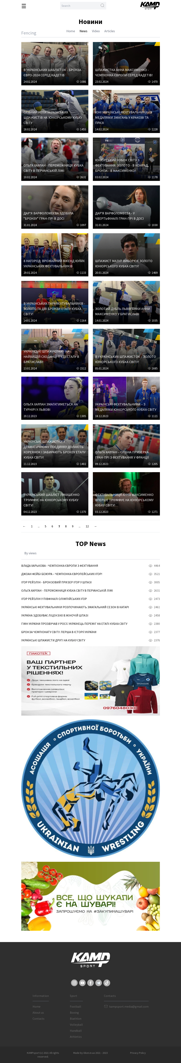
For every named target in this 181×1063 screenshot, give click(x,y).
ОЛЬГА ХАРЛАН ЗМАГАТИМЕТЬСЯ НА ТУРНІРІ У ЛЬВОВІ (51, 407)
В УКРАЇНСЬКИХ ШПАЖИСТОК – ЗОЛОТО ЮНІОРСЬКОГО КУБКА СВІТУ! (125, 359)
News (83, 31)
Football (75, 1006)
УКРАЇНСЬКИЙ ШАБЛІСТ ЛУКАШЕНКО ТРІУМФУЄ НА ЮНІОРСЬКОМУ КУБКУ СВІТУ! (51, 499)
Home (70, 31)
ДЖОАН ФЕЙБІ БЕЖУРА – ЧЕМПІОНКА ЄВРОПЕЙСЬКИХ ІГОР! (61, 574)
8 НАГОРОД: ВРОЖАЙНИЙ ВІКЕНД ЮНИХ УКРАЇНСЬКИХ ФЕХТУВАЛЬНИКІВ (54, 263)
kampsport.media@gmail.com (129, 1006)
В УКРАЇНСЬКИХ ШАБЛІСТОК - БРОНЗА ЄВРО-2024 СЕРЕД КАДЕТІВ (52, 72)
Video (96, 31)
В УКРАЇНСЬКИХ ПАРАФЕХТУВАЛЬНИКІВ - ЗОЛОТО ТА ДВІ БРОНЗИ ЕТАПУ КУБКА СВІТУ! (54, 308)
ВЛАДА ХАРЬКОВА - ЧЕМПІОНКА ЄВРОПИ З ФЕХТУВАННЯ (59, 565)
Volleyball (76, 1024)
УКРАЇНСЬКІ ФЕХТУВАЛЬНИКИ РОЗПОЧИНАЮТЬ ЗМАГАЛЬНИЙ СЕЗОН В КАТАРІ (75, 607)
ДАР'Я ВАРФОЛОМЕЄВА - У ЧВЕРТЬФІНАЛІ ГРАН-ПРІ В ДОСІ (119, 216)
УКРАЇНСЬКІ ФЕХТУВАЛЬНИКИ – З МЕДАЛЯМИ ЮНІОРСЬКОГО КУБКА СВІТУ (125, 407)
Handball (76, 1030)
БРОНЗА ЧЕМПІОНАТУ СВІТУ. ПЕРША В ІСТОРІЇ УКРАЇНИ (58, 632)
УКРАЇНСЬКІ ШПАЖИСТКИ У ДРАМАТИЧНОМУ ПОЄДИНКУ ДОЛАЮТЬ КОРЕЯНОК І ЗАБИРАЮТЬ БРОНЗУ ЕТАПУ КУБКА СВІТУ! (55, 449)
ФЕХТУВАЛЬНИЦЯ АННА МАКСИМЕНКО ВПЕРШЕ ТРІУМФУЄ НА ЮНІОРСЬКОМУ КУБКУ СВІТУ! (124, 499)
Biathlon (75, 1018)
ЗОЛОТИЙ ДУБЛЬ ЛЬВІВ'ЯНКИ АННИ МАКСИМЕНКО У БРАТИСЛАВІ (122, 311)
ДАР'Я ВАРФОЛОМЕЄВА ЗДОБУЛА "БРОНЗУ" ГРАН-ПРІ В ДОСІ (48, 216)
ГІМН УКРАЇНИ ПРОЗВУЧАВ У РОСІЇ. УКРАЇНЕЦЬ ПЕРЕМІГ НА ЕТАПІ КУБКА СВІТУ (74, 624)
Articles (109, 31)
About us (38, 1012)
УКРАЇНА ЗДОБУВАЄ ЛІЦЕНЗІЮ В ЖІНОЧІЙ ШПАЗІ (54, 615)
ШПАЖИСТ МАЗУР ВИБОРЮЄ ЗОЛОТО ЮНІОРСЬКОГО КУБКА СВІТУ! (123, 263)
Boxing (74, 1012)
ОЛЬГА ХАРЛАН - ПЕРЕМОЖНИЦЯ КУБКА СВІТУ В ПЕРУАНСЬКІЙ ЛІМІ (53, 168)
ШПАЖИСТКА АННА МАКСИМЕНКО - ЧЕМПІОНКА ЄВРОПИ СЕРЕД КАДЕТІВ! (124, 72)
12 (87, 526)
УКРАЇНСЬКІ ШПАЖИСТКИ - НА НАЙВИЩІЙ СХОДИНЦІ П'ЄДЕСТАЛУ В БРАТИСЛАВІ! (51, 356)
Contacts (38, 1018)
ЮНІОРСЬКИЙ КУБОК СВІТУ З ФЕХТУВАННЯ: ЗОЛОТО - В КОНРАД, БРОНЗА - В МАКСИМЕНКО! (122, 165)
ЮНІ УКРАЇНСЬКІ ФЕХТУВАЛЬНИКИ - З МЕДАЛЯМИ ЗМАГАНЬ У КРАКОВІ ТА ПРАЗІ (123, 117)
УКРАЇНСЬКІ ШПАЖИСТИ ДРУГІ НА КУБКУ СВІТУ (53, 640)
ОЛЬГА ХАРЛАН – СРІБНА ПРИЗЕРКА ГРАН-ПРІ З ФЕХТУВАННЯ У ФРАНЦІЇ (122, 455)
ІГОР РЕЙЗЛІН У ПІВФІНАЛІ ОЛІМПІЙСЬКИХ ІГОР (54, 599)
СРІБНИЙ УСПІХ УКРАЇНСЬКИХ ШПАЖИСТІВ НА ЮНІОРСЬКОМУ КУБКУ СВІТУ (53, 117)
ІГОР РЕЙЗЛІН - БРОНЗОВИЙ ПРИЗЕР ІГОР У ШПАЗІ (56, 582)
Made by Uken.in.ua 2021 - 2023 (90, 1053)
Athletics (76, 1037)
